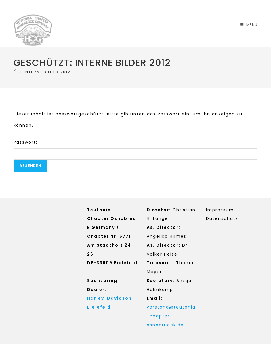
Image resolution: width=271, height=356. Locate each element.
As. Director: (163, 227)
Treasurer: (160, 263)
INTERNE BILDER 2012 (47, 72)
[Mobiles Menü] (248, 24)
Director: (159, 210)
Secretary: (161, 280)
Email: (155, 298)
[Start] (16, 72)
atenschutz (223, 218)
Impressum (220, 210)
